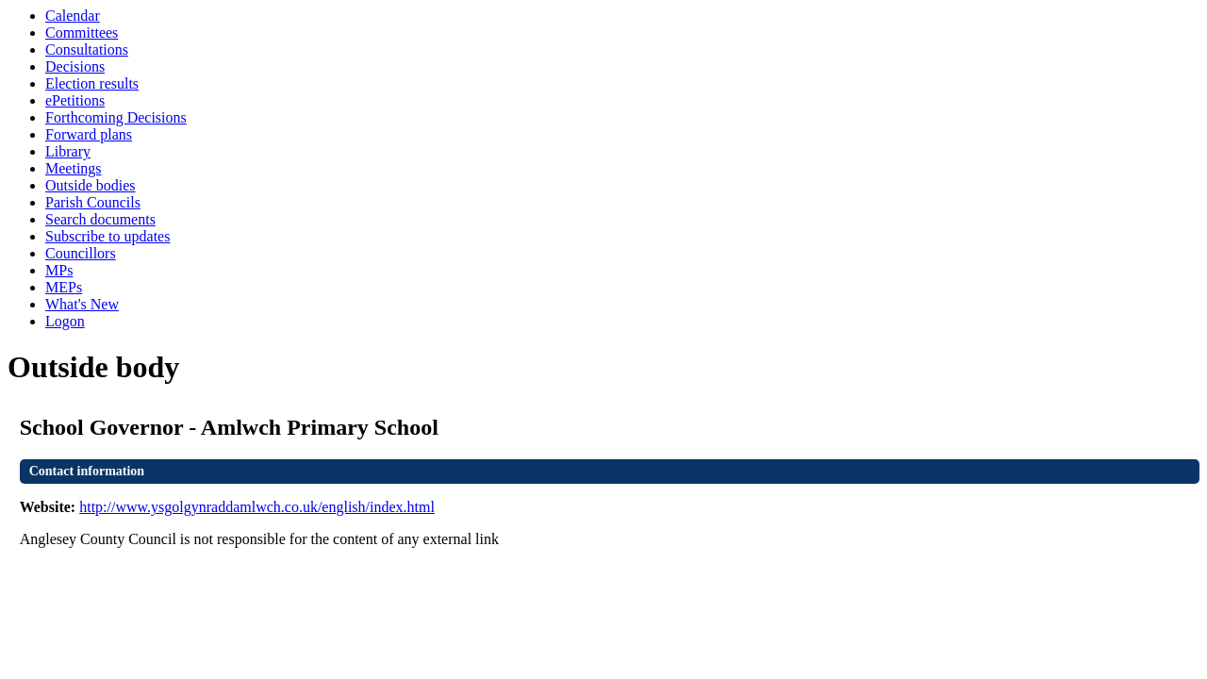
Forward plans (88, 134)
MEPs (63, 287)
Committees (81, 33)
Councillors (80, 253)
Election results (92, 83)
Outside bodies (90, 185)
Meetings (73, 168)
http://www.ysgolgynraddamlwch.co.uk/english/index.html (257, 507)
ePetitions (75, 100)
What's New (82, 304)
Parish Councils (93, 202)
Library (68, 151)
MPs (59, 270)
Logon (65, 321)
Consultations (86, 49)
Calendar (72, 16)
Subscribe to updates (107, 236)
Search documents (100, 219)
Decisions (75, 66)
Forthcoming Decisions (116, 117)
